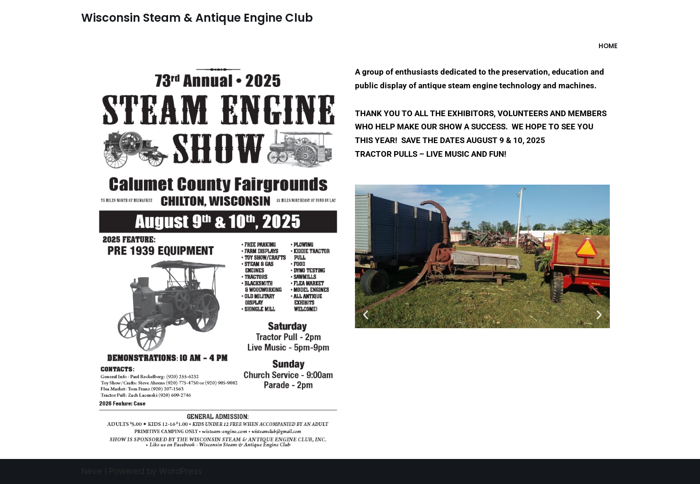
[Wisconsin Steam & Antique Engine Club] (197, 18)
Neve (91, 471)
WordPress (180, 471)
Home (608, 46)
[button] (365, 314)
